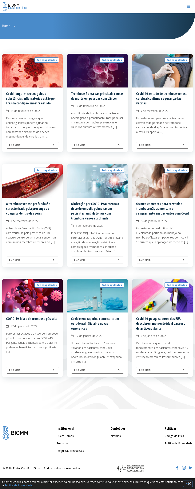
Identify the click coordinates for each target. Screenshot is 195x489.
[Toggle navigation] (188, 7)
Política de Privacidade (18, 485)
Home (6, 25)
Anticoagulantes (47, 60)
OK (188, 483)
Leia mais (32, 145)
